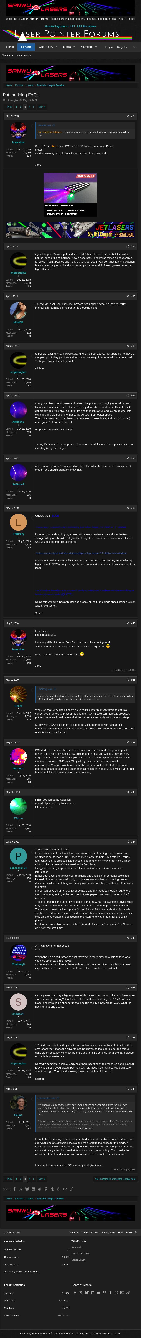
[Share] (127, 116)
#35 (133, 296)
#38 (133, 458)
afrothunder (63, 1315)
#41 (133, 679)
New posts (7, 55)
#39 (133, 508)
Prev (9, 106)
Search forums (23, 55)
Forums (26, 46)
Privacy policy (108, 1232)
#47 (133, 1037)
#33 (133, 116)
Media (67, 46)
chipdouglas (12, 100)
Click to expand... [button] (85, 1128)
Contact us (74, 1232)
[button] (57, 47)
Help (120, 1232)
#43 (133, 792)
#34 (133, 246)
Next (40, 106)
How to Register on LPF (60, 26)
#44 (133, 841)
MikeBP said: (44, 125)
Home (10, 46)
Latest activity (78, 1259)
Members (87, 46)
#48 (133, 1089)
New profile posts (80, 1253)
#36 (133, 346)
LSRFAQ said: (45, 689)
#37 (133, 395)
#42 (133, 742)
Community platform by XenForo (49, 1333)
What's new (46, 46)
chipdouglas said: (47, 1098)
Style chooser (11, 1232)
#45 (133, 938)
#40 (133, 623)
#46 (133, 987)
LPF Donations (86, 26)
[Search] (134, 47)
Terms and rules (90, 1232)
